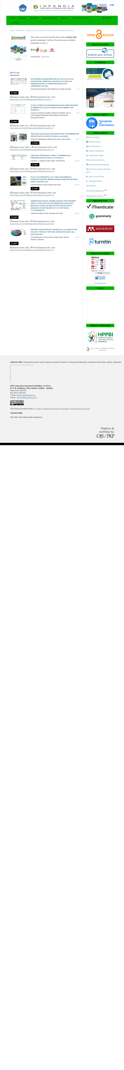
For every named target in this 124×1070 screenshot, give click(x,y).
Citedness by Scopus (94, 196)
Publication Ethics (95, 155)
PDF (15, 93)
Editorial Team (93, 142)
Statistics (91, 186)
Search (108, 18)
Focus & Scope (93, 137)
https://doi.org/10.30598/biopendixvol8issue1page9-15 (31, 128)
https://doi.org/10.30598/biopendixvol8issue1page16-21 (32, 149)
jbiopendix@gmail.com (26, 395)
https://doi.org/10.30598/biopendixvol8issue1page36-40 (32, 224)
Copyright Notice (94, 181)
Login (111, 5)
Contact (15, 23)
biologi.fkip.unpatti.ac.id (27, 397)
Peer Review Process (95, 160)
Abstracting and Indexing (97, 164)
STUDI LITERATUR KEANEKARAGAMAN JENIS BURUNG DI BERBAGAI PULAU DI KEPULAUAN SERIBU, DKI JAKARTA (54, 107)
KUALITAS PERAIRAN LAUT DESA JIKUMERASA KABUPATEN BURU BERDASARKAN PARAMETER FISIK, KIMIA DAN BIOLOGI (54, 179)
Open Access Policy (95, 176)
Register (103, 5)
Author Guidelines (95, 151)
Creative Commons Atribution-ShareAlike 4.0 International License (62, 409)
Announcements (49, 18)
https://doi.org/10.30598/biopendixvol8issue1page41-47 (32, 250)
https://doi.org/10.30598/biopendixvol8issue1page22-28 (32, 171)
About (64, 18)
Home (12, 18)
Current (22, 18)
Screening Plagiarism (95, 191)
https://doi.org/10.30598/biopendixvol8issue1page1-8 (31, 99)
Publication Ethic (80, 18)
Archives (34, 18)
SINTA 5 (45, 43)
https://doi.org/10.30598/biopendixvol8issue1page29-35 (32, 195)
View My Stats (100, 283)
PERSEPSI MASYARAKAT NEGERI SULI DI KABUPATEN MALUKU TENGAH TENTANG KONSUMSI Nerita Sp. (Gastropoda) (54, 232)
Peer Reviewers (93, 146)
